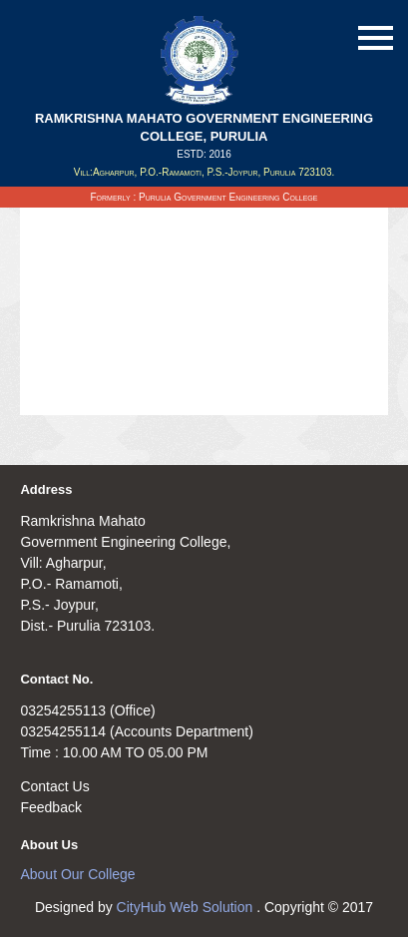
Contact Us (54, 786)
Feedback (50, 807)
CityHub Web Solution (187, 907)
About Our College (77, 874)
